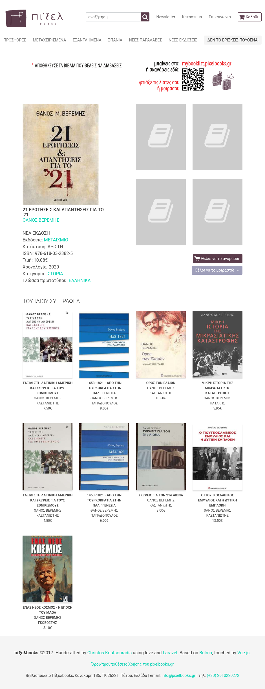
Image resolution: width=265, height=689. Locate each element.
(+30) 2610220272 (223, 675)
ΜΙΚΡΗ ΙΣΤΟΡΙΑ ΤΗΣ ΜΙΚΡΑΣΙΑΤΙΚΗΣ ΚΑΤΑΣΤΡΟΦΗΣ (217, 388)
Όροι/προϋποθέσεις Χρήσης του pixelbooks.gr (132, 664)
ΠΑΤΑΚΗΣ (217, 403)
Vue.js (243, 652)
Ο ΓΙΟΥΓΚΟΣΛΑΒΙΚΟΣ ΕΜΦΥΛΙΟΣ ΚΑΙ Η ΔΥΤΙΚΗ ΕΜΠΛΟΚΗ (217, 500)
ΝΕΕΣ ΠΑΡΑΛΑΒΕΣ (145, 40)
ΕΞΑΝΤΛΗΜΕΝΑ (87, 40)
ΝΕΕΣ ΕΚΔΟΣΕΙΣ (183, 40)
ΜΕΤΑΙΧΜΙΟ (56, 240)
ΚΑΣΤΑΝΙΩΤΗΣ (47, 403)
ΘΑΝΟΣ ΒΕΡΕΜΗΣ (41, 220)
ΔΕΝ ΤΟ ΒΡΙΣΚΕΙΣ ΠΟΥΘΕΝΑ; (232, 40)
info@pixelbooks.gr (178, 675)
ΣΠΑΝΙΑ (115, 40)
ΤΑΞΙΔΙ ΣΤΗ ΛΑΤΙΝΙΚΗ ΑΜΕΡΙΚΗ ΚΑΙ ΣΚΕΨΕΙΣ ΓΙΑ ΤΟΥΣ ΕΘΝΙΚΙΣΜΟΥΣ (47, 388)
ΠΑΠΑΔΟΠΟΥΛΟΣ (104, 403)
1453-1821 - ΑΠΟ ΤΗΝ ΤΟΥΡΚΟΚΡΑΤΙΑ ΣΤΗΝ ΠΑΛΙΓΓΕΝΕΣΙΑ (104, 388)
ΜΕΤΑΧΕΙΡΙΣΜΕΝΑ (49, 40)
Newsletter (165, 17)
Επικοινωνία (220, 17)
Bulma (205, 652)
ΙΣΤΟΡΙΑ (55, 273)
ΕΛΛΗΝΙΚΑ (80, 280)
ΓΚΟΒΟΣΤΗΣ (47, 623)
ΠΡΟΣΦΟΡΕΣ (14, 40)
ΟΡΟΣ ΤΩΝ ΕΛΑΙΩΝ (161, 383)
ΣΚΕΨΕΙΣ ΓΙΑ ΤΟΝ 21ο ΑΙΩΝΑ (160, 495)
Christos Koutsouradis (109, 652)
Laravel (170, 652)
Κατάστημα (192, 17)
